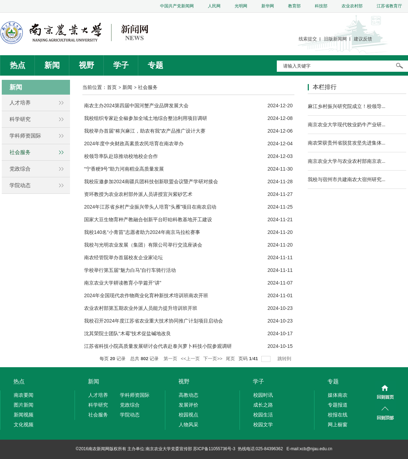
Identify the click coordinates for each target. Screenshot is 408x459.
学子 (121, 65)
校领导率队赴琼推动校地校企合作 (121, 156)
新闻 (52, 65)
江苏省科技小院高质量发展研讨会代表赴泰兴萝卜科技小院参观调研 (158, 346)
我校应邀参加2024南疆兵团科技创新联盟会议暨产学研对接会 (151, 181)
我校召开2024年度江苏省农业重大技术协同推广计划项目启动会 (153, 321)
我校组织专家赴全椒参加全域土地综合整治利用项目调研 (145, 118)
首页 (112, 87)
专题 (155, 65)
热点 (17, 65)
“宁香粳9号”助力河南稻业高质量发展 (124, 169)
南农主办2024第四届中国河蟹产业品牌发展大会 (136, 105)
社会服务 (148, 87)
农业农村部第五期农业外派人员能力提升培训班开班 (140, 308)
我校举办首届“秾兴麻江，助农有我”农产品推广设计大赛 (144, 131)
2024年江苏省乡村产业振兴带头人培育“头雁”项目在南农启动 (150, 207)
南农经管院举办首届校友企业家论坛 (123, 257)
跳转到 (285, 358)
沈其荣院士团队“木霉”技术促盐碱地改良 (127, 333)
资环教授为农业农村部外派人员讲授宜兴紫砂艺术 (138, 194)
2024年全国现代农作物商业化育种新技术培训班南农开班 (146, 295)
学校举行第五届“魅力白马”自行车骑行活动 (130, 270)
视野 (86, 65)
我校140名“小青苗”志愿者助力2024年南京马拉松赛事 (142, 232)
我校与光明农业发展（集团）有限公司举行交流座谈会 (143, 245)
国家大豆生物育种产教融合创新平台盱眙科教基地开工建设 (148, 219)
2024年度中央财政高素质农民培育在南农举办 (134, 143)
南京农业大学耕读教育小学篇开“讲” (122, 283)
